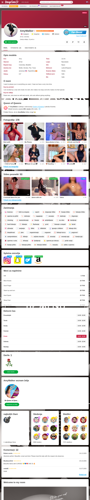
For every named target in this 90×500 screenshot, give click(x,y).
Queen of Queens (38, 106)
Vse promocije (34, 6)
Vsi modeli (5, 6)
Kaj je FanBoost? (81, 36)
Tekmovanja (44, 6)
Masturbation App (55, 6)
